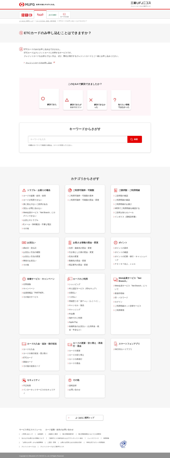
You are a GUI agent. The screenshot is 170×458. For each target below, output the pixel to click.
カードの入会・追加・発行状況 (46, 21)
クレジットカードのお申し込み (39, 63)
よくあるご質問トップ (26, 21)
